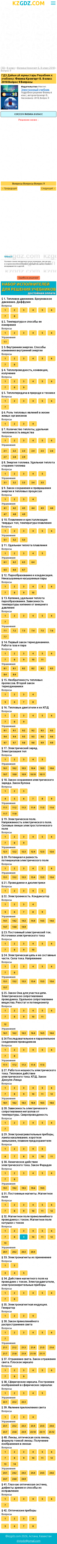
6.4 (32, 562)
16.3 (24, 1033)
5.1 (5, 540)
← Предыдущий (9, 188)
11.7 (5, 813)
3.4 (32, 482)
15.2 (14, 981)
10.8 (14, 774)
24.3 (24, 1473)
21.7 (5, 1353)
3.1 (5, 482)
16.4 (33, 1033)
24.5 (42, 1473)
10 (33, 592)
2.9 (23, 457)
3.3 (23, 482)
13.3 (24, 877)
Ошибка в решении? (28, 278)
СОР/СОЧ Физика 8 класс (28, 114)
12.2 (14, 851)
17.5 (42, 1065)
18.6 (52, 1103)
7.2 (14, 630)
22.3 (24, 1402)
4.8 (14, 514)
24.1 (5, 1473)
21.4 (33, 1347)
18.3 (24, 1103)
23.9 (24, 1432)
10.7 (5, 774)
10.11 (42, 774)
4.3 (23, 508)
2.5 (42, 451)
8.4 (5, 674)
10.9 (24, 774)
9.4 (5, 736)
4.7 (5, 514)
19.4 (33, 1188)
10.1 (5, 768)
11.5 (42, 807)
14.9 (24, 927)
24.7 (5, 1479)
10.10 (33, 774)
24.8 (14, 1479)
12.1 (5, 851)
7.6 (51, 630)
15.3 (24, 981)
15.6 (52, 981)
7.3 (23, 630)
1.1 (5, 342)
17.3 (24, 1065)
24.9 (24, 1479)
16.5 (42, 1033)
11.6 (52, 807)
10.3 (24, 768)
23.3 (24, 1426)
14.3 (24, 921)
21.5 (42, 1347)
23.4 (33, 1426)
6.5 (5, 570)
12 (5, 1024)
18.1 (5, 1103)
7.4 (32, 630)
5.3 (23, 540)
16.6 (52, 1033)
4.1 (5, 508)
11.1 (5, 807)
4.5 (42, 508)
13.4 (33, 877)
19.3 (24, 1188)
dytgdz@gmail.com (28, 1540)
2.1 (5, 451)
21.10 (33, 1353)
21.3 (24, 1347)
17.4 (33, 1065)
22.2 (14, 1402)
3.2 (14, 482)
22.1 (5, 1402)
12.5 (42, 851)
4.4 (32, 508)
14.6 (52, 921)
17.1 (5, 1065)
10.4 (33, 768)
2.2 (14, 451)
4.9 (23, 514)
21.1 (5, 1347)
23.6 (52, 1426)
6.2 (14, 562)
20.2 (14, 1252)
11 (42, 659)
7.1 (5, 630)
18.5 (42, 1103)
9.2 (23, 730)
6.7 (23, 570)
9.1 (5, 730)
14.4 (33, 921)
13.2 (14, 877)
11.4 (33, 807)
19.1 (5, 1188)
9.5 (23, 736)
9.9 (42, 742)
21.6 (52, 1347)
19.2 (14, 1188)
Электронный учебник (35, 89)
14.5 (42, 921)
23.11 (42, 1432)
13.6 (52, 877)
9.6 (42, 736)
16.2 (14, 1033)
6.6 (14, 570)
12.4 (33, 851)
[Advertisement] (28, 36)
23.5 (42, 1426)
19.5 (42, 1188)
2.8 (14, 457)
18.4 (33, 1103)
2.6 (51, 451)
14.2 (14, 921)
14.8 (14, 927)
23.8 (14, 1432)
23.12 (51, 1432)
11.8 (14, 813)
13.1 (5, 877)
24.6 (52, 1473)
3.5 (42, 482)
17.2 (14, 1065)
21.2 (14, 1347)
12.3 (24, 851)
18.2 (14, 1103)
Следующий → (48, 188)
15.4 (33, 981)
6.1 (5, 562)
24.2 (14, 1473)
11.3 (24, 807)
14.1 (5, 921)
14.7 (5, 927)
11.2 (14, 807)
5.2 (14, 540)
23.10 (33, 1432)
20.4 (33, 1252)
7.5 (42, 630)
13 (5, 1243)
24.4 (33, 1473)
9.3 (42, 730)
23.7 (5, 1432)
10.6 (52, 768)
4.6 (51, 508)
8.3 (42, 668)
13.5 (42, 877)
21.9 (24, 1353)
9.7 (5, 742)
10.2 (14, 768)
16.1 (5, 1033)
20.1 (5, 1252)
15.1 (5, 981)
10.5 (42, 768)
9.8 (23, 742)
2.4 (32, 451)
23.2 (14, 1426)
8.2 (23, 668)
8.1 (5, 668)
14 (14, 1464)
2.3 (23, 451)
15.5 (42, 981)
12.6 (52, 851)
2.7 (5, 457)
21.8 (14, 1353)
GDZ (28, 3)
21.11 (42, 1353)
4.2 (14, 508)
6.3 (23, 562)
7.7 (5, 637)
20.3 (24, 1252)
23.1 (5, 1426)
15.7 (5, 987)
